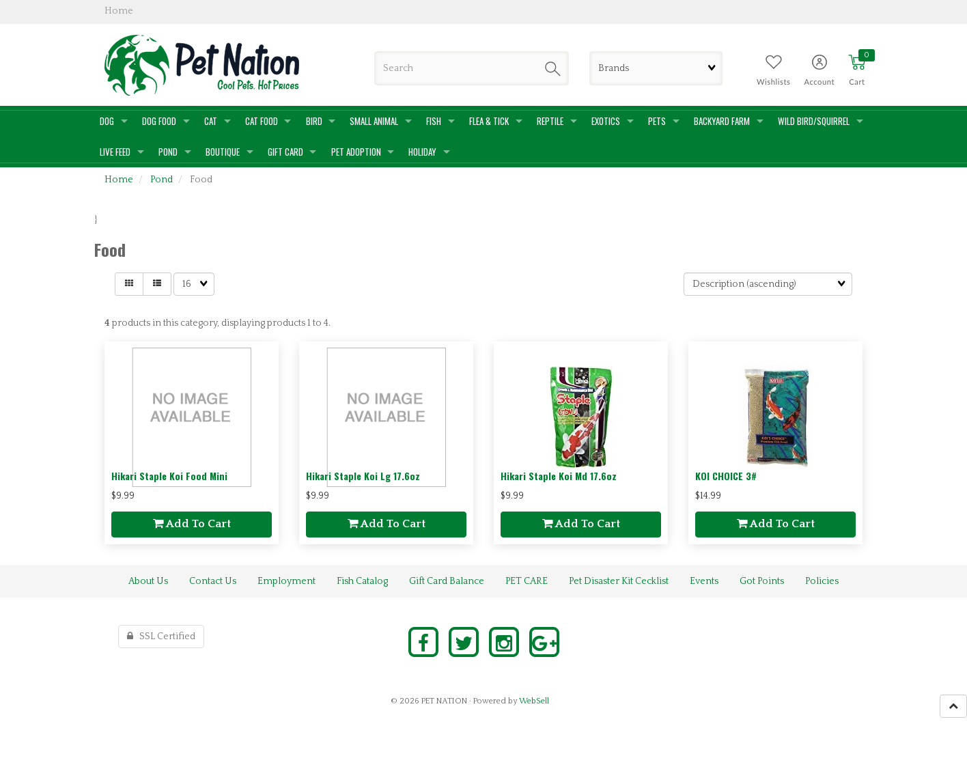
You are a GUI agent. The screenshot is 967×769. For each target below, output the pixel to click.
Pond (161, 179)
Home (118, 179)
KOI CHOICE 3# (726, 476)
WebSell (534, 701)
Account (819, 81)
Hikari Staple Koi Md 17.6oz (559, 476)
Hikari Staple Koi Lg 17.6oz (363, 476)
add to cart (192, 524)
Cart (857, 81)
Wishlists (773, 81)
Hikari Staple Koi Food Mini (169, 476)
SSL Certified (161, 636)
